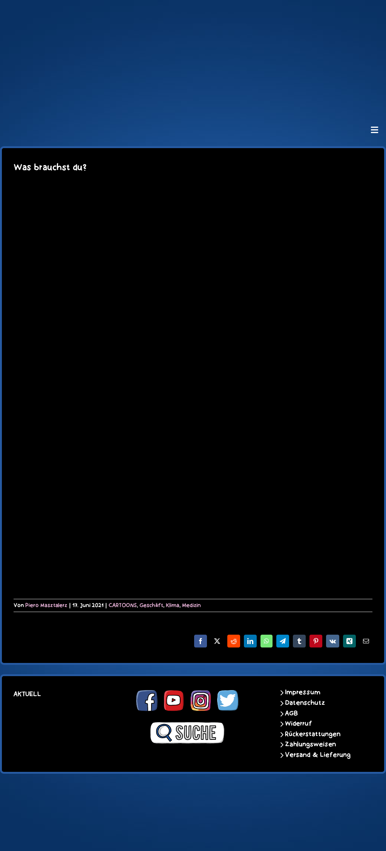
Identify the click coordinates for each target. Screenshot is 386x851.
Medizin (191, 605)
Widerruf (298, 723)
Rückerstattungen (312, 734)
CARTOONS (123, 605)
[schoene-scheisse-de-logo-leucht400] (193, 12)
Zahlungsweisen (310, 744)
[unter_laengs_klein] (193, 100)
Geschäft (151, 605)
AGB (291, 713)
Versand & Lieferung (318, 755)
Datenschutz (305, 703)
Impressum (302, 692)
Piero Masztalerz (46, 605)
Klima (172, 605)
